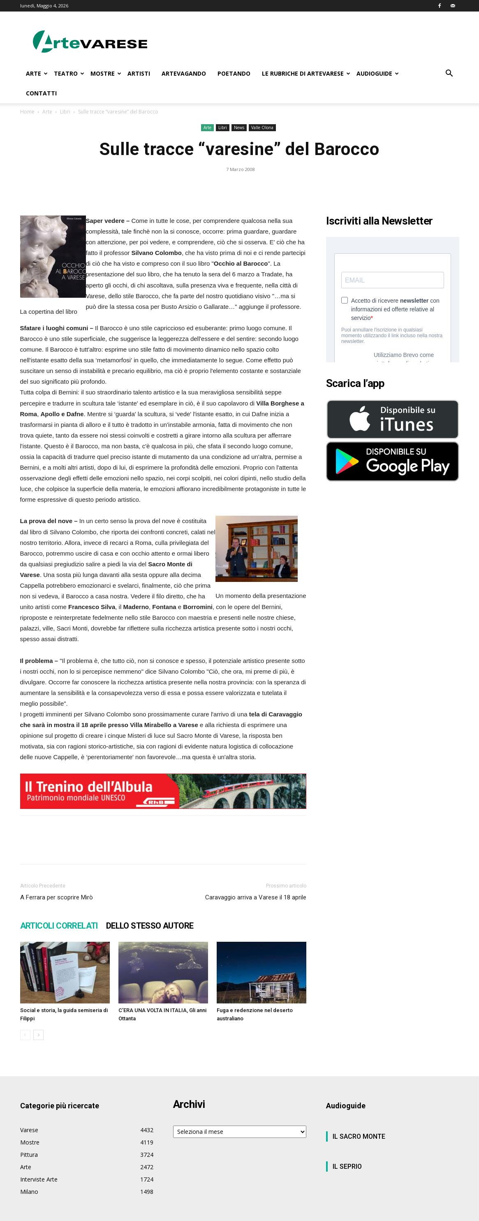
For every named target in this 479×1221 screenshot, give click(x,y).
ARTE (37, 73)
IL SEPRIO (347, 1166)
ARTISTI (138, 73)
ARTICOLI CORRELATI (59, 926)
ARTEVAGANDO (184, 73)
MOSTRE (105, 73)
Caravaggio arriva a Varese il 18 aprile (255, 897)
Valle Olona (262, 127)
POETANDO (234, 73)
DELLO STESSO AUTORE (150, 926)
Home (27, 111)
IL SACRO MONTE (359, 1136)
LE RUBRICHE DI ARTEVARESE (306, 73)
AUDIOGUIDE (377, 73)
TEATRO (69, 73)
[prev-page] (25, 1035)
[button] (449, 74)
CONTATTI (41, 93)
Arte (47, 111)
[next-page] (38, 1035)
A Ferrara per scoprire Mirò (56, 897)
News (239, 127)
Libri (65, 111)
